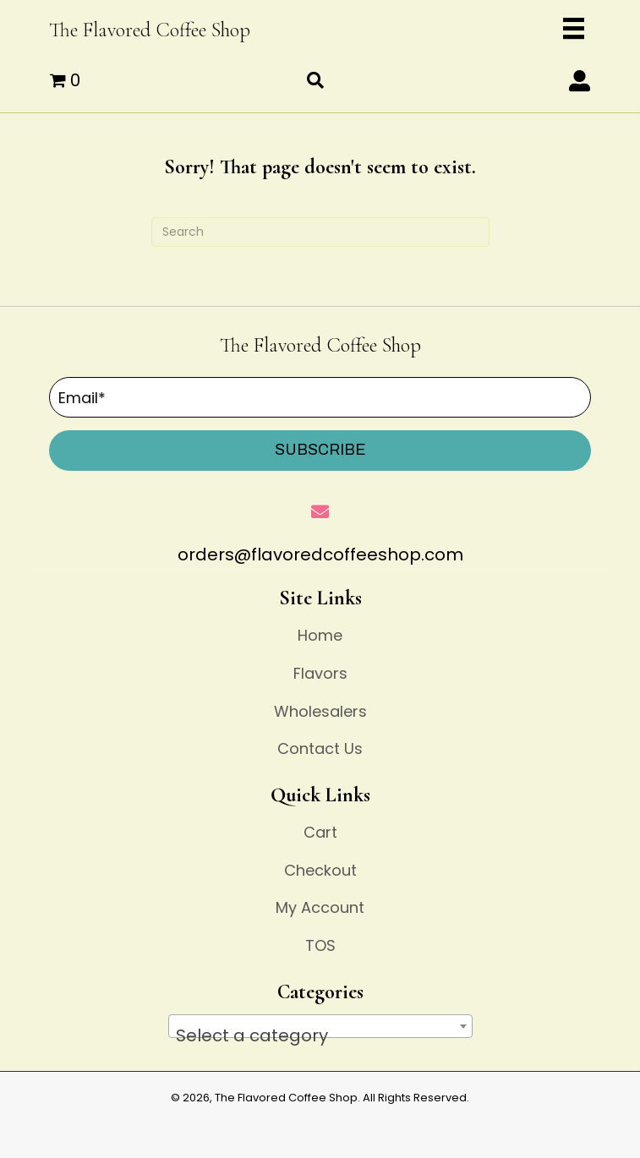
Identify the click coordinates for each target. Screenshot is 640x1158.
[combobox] (320, 1026)
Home (320, 635)
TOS (320, 945)
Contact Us (320, 748)
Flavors (320, 673)
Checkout (320, 870)
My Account (320, 907)
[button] (579, 80)
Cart (320, 832)
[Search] (320, 232)
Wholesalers (320, 711)
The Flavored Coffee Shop (149, 30)
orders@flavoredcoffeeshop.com (320, 554)
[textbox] (320, 1035)
